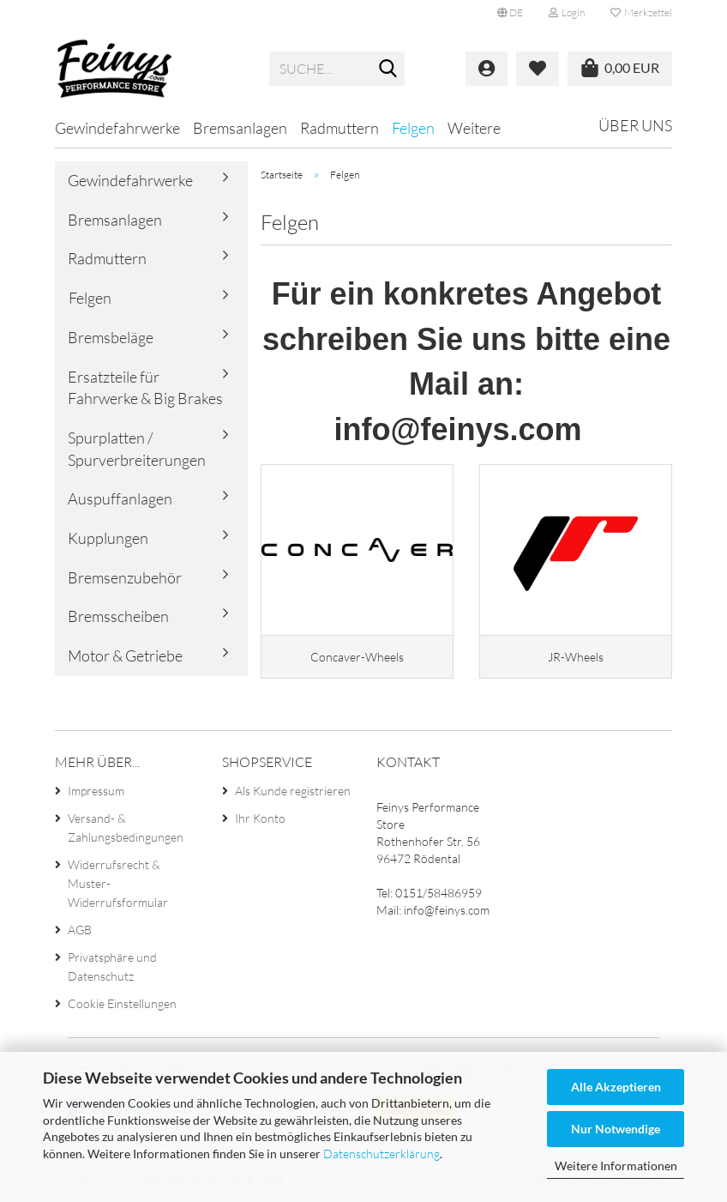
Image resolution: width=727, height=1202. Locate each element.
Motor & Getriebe (125, 655)
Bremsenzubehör (125, 577)
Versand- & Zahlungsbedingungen (125, 827)
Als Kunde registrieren (293, 790)
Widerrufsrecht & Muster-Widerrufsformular (118, 883)
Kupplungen (108, 538)
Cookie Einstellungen (122, 1003)
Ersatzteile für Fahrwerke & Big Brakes (145, 387)
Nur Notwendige (615, 1128)
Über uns (635, 125)
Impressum (96, 790)
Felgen (413, 127)
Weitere (474, 127)
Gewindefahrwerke (117, 127)
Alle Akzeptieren (616, 1086)
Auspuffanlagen (120, 498)
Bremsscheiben (118, 616)
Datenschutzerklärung (381, 1153)
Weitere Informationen (616, 1165)
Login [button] (567, 12)
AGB (80, 929)
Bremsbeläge (110, 337)
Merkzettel (641, 12)
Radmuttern (339, 127)
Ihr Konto (260, 818)
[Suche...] (388, 69)
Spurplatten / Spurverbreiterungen (137, 448)
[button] (510, 13)
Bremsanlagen (240, 127)
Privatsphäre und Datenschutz (112, 966)
